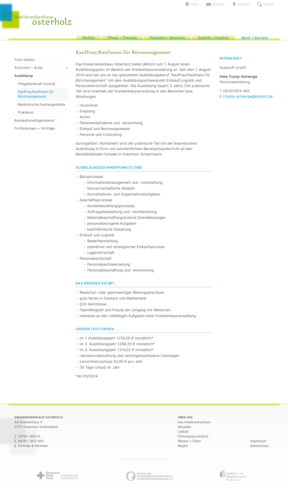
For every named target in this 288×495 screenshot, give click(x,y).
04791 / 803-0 (29, 438)
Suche (268, 4)
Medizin (88, 38)
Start (195, 4)
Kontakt (218, 4)
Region (183, 448)
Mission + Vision (189, 443)
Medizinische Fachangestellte (41, 106)
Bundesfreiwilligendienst (34, 123)
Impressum (258, 443)
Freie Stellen (24, 62)
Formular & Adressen (33, 448)
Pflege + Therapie (122, 38)
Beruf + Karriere (254, 38)
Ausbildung (41, 78)
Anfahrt (244, 4)
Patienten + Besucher (167, 38)
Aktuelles (184, 429)
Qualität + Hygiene (213, 38)
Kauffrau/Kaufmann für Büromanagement (36, 96)
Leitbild (183, 433)
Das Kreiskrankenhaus (194, 424)
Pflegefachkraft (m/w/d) (36, 86)
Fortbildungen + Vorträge (34, 130)
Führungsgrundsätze (193, 438)
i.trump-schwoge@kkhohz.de (248, 98)
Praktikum (26, 114)
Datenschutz (259, 448)
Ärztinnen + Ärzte (41, 70)
